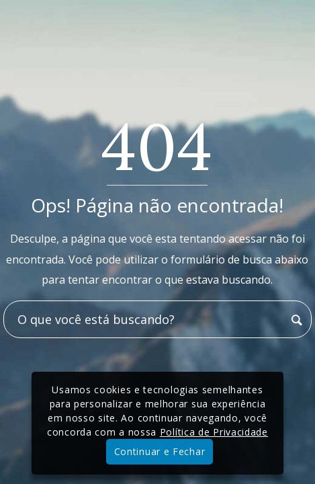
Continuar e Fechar (160, 451)
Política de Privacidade (214, 432)
